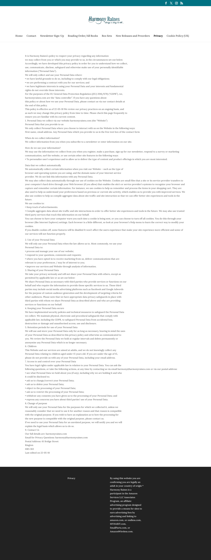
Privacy (158, 36)
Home (19, 36)
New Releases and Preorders (133, 36)
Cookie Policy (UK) (178, 36)
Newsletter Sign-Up (52, 36)
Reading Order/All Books (83, 36)
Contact (31, 36)
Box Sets (107, 36)
